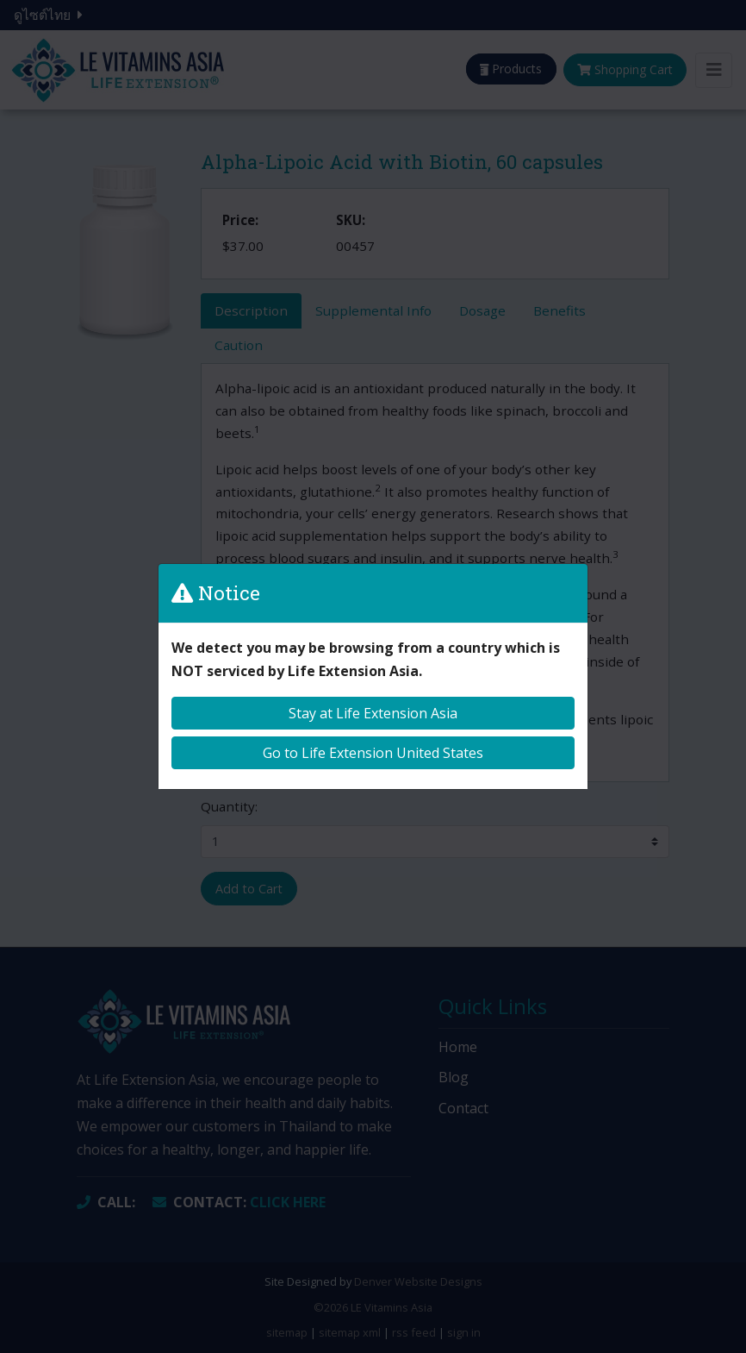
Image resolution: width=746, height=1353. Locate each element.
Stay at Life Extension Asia (373, 713)
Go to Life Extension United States (373, 752)
